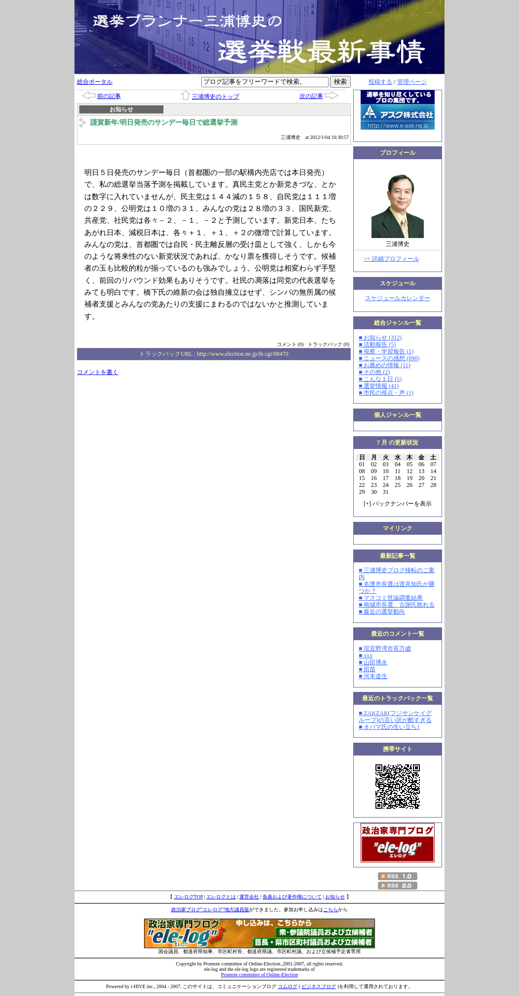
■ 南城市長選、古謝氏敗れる (397, 604)
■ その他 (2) (374, 372)
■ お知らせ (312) (380, 337)
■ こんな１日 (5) (380, 379)
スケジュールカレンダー (397, 298)
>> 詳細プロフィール (391, 258)
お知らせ (335, 896)
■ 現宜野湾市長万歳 (385, 648)
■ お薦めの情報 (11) (384, 365)
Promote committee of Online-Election (259, 974)
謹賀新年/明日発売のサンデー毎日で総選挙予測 (163, 122)
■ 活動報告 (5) (377, 344)
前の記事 (109, 96)
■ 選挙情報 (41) (379, 385)
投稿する (380, 81)
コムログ (287, 986)
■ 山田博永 (373, 662)
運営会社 (249, 896)
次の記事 (311, 96)
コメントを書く (97, 372)
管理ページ (412, 81)
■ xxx (365, 655)
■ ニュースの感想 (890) (389, 358)
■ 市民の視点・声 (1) (386, 392)
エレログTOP (188, 896)
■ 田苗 (367, 669)
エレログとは (221, 896)
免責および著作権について (292, 896)
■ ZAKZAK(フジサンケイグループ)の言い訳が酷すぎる (395, 716)
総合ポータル (94, 81)
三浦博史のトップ (215, 96)
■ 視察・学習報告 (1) (386, 351)
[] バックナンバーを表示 (398, 503)
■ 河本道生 (373, 676)
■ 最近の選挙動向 (382, 611)
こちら (330, 909)
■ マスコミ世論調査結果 (391, 597)
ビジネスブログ (318, 986)
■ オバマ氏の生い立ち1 (389, 726)
